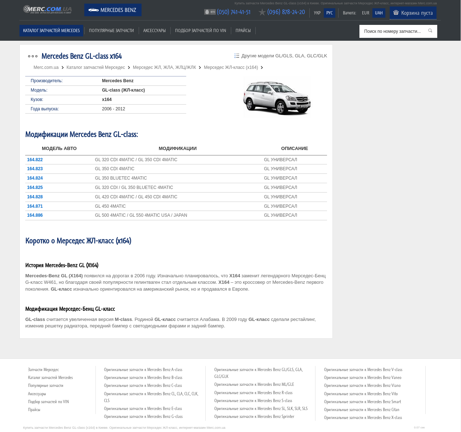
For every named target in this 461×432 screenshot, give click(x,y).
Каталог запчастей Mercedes (51, 30)
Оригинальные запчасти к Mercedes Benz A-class (143, 369)
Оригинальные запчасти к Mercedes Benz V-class (363, 369)
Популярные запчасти (111, 30)
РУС (329, 13)
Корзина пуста (417, 12)
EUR (365, 13)
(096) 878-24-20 (286, 12)
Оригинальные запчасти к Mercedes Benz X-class (363, 417)
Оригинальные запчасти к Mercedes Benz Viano (362, 385)
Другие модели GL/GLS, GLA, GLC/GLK (284, 55)
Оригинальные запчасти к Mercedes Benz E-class (143, 408)
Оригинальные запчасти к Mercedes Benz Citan (361, 409)
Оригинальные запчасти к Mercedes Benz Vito (361, 393)
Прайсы (243, 30)
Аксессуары (154, 30)
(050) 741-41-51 (233, 12)
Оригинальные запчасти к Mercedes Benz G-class (143, 416)
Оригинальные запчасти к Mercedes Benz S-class (253, 400)
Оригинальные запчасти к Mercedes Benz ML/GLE (254, 384)
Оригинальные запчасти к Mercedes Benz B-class (143, 377)
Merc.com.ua (20, 4)
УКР (317, 13)
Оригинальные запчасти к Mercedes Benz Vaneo (362, 377)
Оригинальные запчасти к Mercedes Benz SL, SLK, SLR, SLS (261, 408)
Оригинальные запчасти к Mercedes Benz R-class (253, 392)
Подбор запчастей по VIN (200, 30)
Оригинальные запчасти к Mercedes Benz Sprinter (254, 416)
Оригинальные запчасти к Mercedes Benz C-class (143, 385)
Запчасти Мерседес (43, 369)
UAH (379, 13)
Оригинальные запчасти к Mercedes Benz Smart (362, 401)
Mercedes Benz (118, 9)
